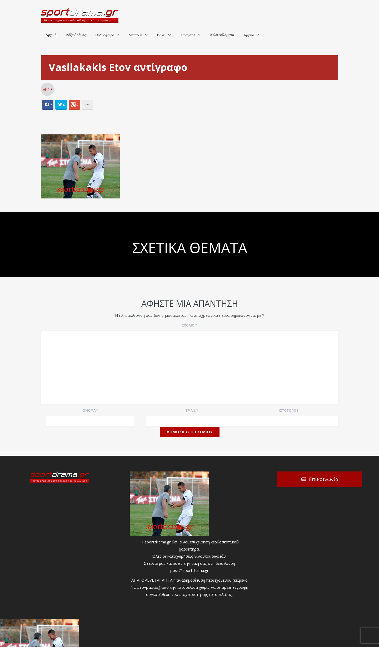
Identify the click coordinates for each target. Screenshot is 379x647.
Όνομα (90, 410)
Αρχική (51, 35)
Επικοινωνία (323, 479)
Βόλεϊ (161, 35)
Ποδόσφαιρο (104, 35)
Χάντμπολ (187, 35)
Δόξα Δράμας (76, 35)
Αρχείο (248, 35)
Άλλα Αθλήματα (222, 35)
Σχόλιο (189, 325)
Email (192, 410)
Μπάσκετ (135, 35)
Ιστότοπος (288, 410)
